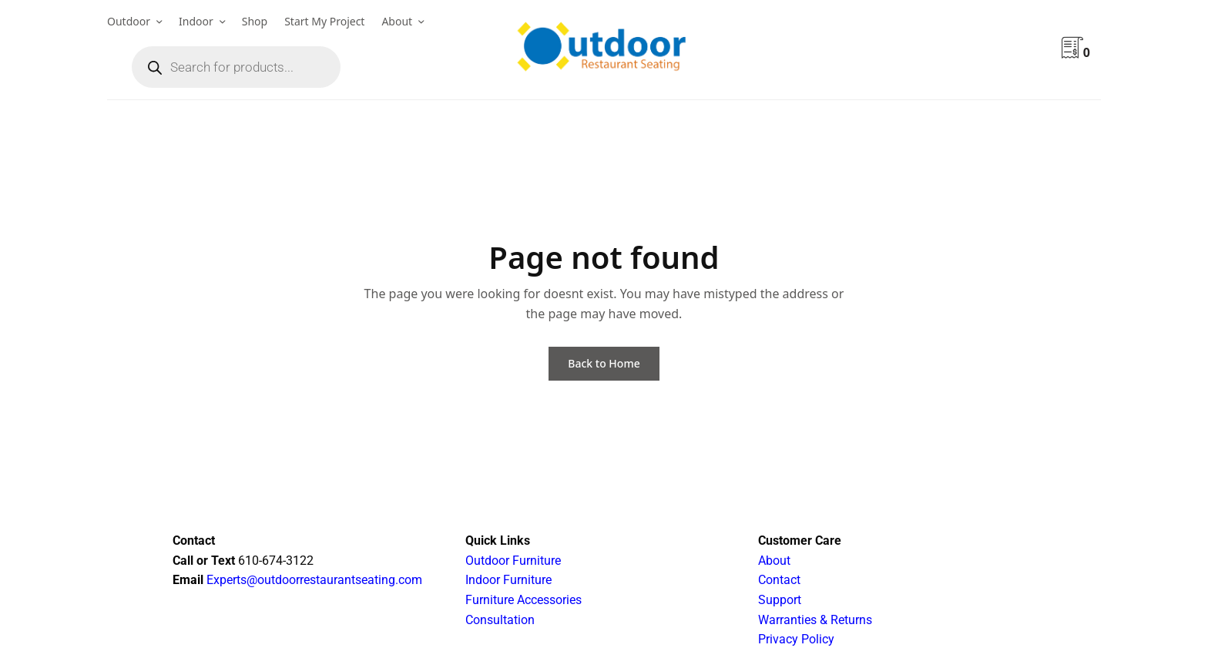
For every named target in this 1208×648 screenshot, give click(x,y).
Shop (254, 21)
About (396, 21)
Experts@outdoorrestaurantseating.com (312, 579)
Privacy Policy (796, 639)
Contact (779, 579)
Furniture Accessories (523, 600)
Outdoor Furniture (513, 560)
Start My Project (324, 21)
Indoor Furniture (508, 579)
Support (779, 600)
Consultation (500, 620)
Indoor (196, 21)
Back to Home (603, 363)
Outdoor (128, 21)
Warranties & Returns (815, 620)
